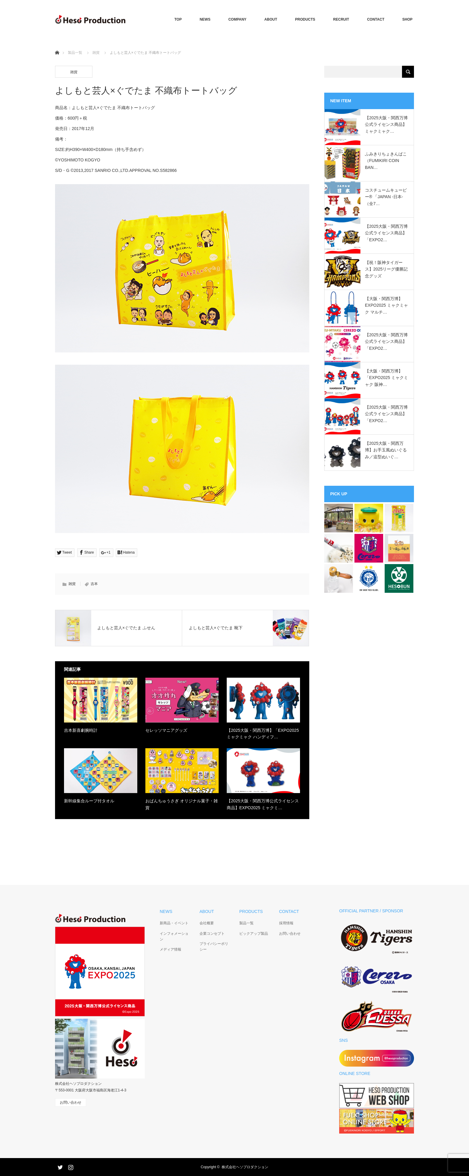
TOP (178, 19)
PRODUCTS (305, 19)
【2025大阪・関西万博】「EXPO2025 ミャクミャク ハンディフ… (263, 733)
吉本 (94, 584)
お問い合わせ (290, 933)
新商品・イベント (174, 923)
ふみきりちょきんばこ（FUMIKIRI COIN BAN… (386, 161)
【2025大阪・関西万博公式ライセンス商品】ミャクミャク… (386, 124)
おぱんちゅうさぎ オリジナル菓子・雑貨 (181, 804)
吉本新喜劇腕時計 (81, 730)
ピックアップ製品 (253, 933)
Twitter (59, 1166)
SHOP (407, 19)
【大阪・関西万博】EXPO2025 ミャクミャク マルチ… (386, 305)
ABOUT (270, 19)
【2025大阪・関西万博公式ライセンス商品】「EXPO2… (386, 233)
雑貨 (96, 53)
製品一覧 (75, 53)
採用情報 (286, 923)
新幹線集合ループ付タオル (89, 800)
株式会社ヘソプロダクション (245, 1167)
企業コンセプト (212, 933)
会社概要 (207, 923)
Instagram (70, 1166)
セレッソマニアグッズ (166, 730)
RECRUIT (341, 19)
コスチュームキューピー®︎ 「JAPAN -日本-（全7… (386, 197)
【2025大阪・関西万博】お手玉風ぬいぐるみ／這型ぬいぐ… (386, 450)
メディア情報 (170, 949)
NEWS (205, 19)
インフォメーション (174, 936)
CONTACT (375, 19)
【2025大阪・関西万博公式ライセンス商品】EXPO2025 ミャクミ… (263, 804)
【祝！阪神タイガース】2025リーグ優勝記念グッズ (386, 269)
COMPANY (237, 19)
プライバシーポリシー (214, 947)
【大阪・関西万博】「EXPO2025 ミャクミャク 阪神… (386, 378)
